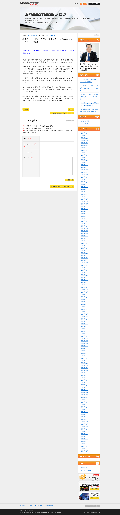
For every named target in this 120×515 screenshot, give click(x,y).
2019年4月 (84, 328)
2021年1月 (84, 284)
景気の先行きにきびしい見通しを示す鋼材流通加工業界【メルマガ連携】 (71, 109)
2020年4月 (84, 306)
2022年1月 (84, 255)
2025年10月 (84, 145)
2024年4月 (84, 189)
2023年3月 (84, 221)
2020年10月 (84, 292)
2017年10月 (84, 370)
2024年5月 (84, 187)
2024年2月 (84, 194)
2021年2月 (84, 282)
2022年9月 (84, 236)
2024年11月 (84, 172)
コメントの (86, 470)
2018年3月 (84, 358)
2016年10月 (84, 397)
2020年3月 (84, 309)
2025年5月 (84, 157)
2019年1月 (84, 336)
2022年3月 (84, 250)
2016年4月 (84, 412)
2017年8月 (84, 375)
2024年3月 (84, 192)
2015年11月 (84, 424)
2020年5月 (84, 304)
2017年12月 (84, 365)
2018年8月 (84, 348)
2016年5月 (84, 409)
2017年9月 (84, 372)
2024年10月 (84, 174)
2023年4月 (84, 218)
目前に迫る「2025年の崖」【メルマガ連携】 (25, 109)
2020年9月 (84, 294)
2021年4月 (84, 277)
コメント (29, 158)
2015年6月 (84, 436)
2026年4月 (84, 133)
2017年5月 (84, 382)
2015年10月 (84, 426)
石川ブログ (84, 123)
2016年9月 (84, 399)
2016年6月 (84, 407)
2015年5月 (84, 439)
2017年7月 (84, 377)
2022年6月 (84, 243)
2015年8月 (84, 431)
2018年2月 (84, 360)
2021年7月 (84, 270)
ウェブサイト (28, 152)
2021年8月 (84, 267)
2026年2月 (84, 135)
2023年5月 (84, 216)
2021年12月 (84, 258)
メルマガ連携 (51, 35)
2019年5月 (84, 326)
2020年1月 (84, 311)
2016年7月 (84, 404)
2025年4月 (84, 160)
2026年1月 (84, 138)
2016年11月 (84, 395)
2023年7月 (84, 211)
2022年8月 (84, 238)
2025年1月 (84, 167)
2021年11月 (84, 260)
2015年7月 (84, 434)
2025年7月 (84, 152)
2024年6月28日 (32, 35)
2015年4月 (84, 441)
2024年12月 (84, 170)
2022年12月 (84, 228)
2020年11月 (84, 289)
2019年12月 (84, 314)
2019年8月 (84, 319)
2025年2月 (84, 165)
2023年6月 (84, 214)
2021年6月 (84, 272)
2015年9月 (84, 429)
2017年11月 (84, 368)
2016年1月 (84, 419)
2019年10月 (84, 316)
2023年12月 (84, 199)
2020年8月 (84, 297)
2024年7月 (84, 182)
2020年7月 (84, 299)
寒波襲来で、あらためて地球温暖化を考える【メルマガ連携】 (89, 97)
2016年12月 (84, 392)
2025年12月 (84, 140)
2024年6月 (84, 184)
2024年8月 (84, 179)
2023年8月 (84, 209)
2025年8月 (84, 150)
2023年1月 (84, 226)
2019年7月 (84, 321)
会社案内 (22, 505)
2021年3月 (84, 280)
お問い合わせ (49, 505)
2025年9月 (84, 147)
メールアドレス (30, 145)
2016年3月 (84, 414)
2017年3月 (84, 387)
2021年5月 (84, 275)
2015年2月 (84, 446)
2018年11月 (84, 341)
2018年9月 (84, 346)
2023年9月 (84, 206)
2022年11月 (84, 231)
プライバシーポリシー (35, 505)
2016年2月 (84, 417)
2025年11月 (84, 143)
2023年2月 (84, 223)
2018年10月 (84, 343)
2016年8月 (84, 402)
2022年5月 (84, 245)
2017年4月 (84, 385)
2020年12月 (84, 287)
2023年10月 (84, 204)
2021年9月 (84, 265)
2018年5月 (84, 355)
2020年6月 (84, 302)
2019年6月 (84, 324)
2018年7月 (84, 350)
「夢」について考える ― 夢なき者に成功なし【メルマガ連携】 (89, 88)
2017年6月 (84, 380)
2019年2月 (84, 333)
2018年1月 (84, 363)
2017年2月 (84, 390)
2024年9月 (84, 177)
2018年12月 (84, 338)
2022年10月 (84, 233)
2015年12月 (84, 421)
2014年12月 (84, 451)
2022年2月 (84, 253)
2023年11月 (84, 201)
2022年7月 (84, 240)
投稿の (84, 467)
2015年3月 (84, 443)
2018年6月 (84, 353)
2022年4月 (84, 248)
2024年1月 (84, 196)
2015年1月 (84, 448)
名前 (28, 138)
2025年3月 (84, 162)
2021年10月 (84, 262)
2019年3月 (84, 331)
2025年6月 (84, 155)
